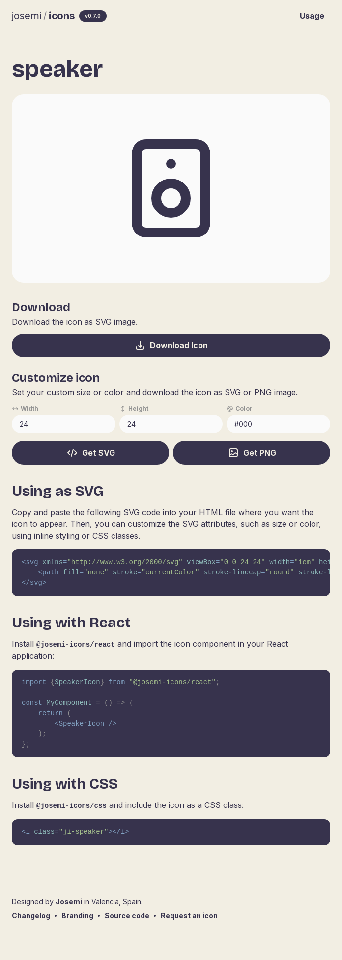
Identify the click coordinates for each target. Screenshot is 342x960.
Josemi (69, 901)
